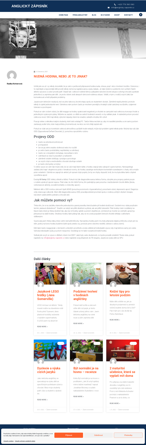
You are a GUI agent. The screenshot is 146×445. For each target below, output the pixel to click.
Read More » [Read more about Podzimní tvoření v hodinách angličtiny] (78, 323)
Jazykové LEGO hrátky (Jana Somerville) (48, 295)
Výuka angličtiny (80, 15)
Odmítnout (98, 435)
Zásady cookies (8, 441)
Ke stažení (105, 15)
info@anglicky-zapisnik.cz (54, 238)
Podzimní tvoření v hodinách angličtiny (85, 295)
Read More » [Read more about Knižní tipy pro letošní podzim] (115, 320)
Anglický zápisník (30, 6)
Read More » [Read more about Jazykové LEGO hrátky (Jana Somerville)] (42, 327)
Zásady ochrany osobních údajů (25, 441)
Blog (94, 15)
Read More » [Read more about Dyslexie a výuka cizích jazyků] (42, 400)
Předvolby (128, 435)
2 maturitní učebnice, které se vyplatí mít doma (122, 372)
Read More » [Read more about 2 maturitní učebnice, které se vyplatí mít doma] (115, 403)
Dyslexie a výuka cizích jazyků (48, 370)
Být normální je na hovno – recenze (85, 370)
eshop (117, 15)
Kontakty (128, 15)
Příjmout (68, 435)
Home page (63, 15)
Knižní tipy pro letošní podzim (120, 293)
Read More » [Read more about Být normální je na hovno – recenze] (78, 396)
